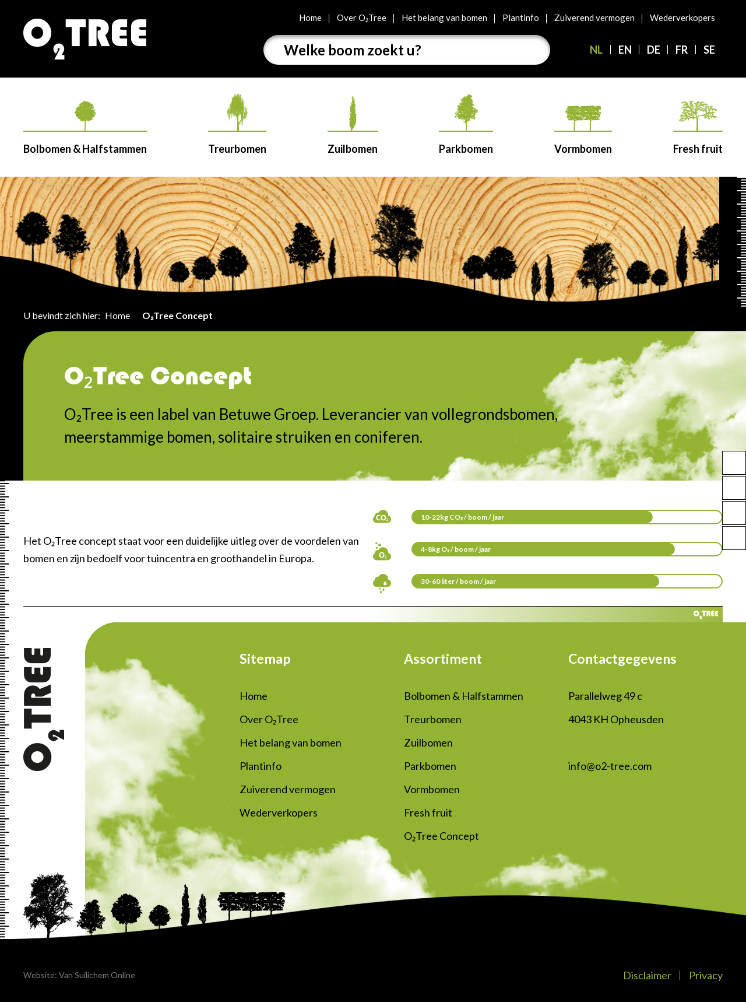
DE (653, 49)
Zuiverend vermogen (594, 17)
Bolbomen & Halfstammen (85, 128)
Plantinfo (520, 17)
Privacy (706, 975)
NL (596, 49)
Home (310, 17)
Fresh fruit (698, 127)
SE (709, 49)
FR (681, 49)
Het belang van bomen (444, 17)
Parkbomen (466, 124)
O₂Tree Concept (441, 835)
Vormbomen (583, 130)
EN (625, 49)
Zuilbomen (353, 125)
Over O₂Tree (361, 17)
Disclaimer (647, 975)
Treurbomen (237, 124)
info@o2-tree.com (610, 765)
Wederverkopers (682, 17)
